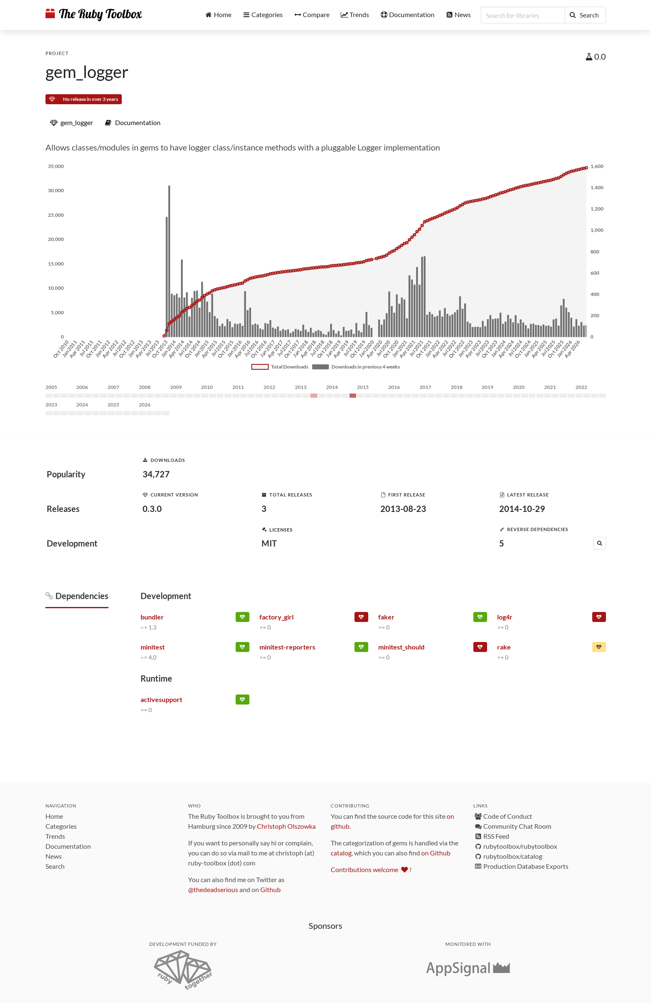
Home (54, 816)
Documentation (68, 846)
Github (270, 889)
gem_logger (86, 72)
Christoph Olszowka (286, 826)
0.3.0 (152, 509)
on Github (435, 853)
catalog (341, 853)
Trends (55, 836)
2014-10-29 (522, 509)
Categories (61, 826)
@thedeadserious (213, 889)
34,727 (156, 474)
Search (55, 866)
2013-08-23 (403, 509)
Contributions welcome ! (371, 869)
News (53, 856)
